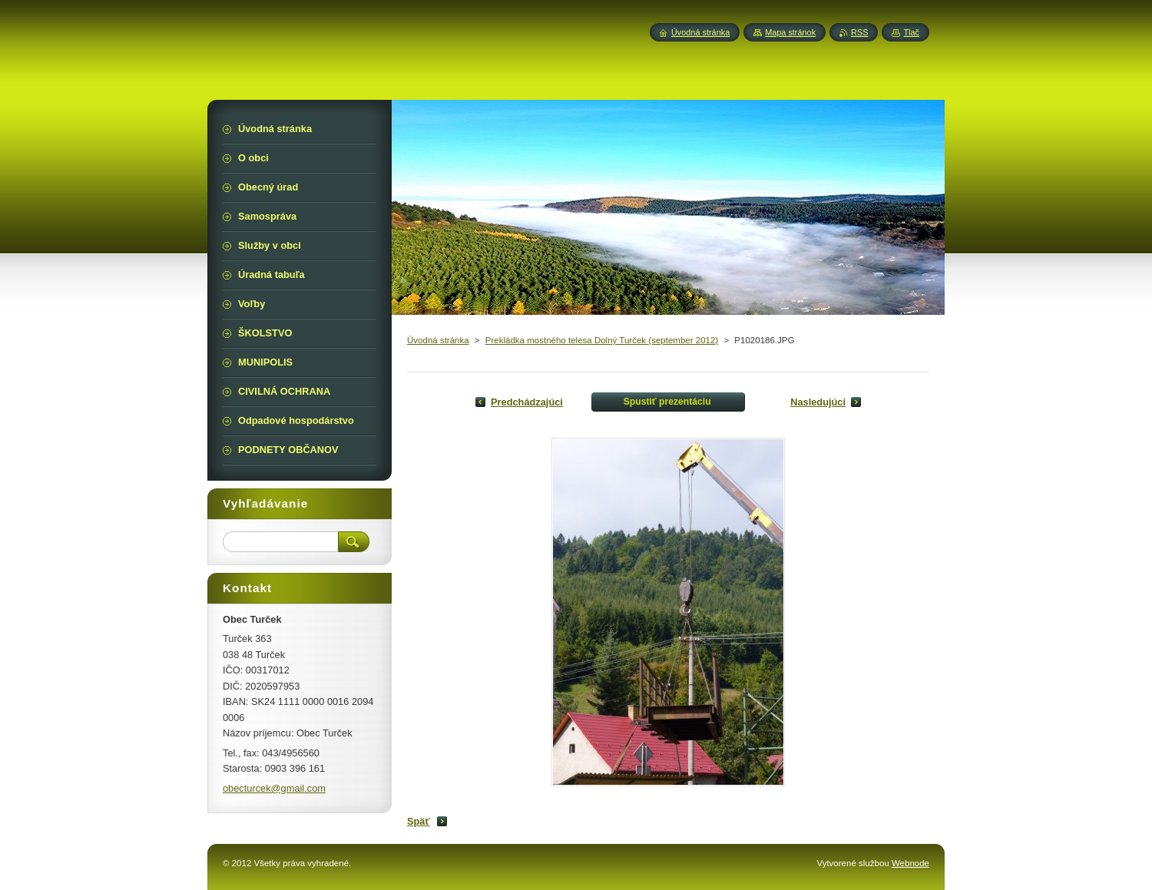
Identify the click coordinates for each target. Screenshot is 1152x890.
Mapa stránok (790, 32)
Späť (418, 821)
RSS (859, 32)
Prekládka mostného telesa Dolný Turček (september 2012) (601, 340)
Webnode (910, 863)
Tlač (911, 32)
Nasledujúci (818, 402)
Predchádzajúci (527, 402)
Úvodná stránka (438, 340)
